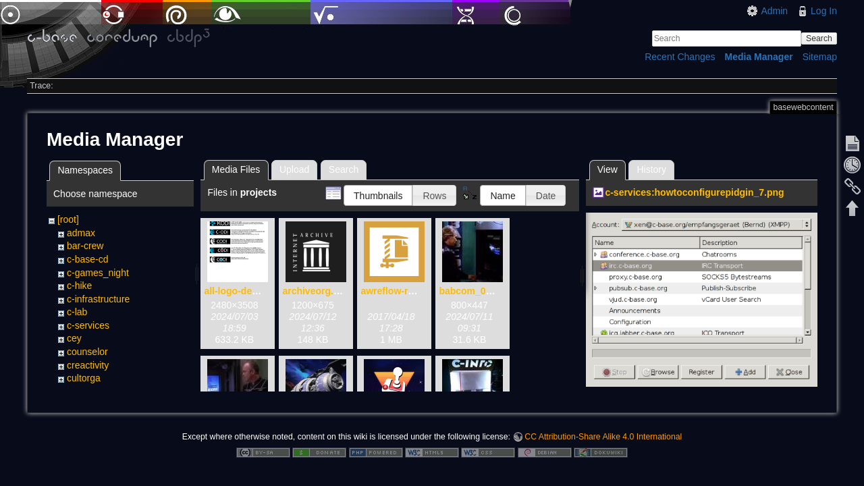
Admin (774, 10)
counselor (87, 351)
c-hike (79, 285)
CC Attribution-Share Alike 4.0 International (603, 441)
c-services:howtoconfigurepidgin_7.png (694, 192)
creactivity (88, 365)
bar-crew (85, 245)
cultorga (84, 378)
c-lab (77, 311)
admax (81, 232)
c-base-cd (87, 259)
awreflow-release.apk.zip (415, 291)
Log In (824, 10)
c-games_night (98, 272)
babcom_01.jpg (473, 291)
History (651, 169)
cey (74, 338)
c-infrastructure (98, 299)
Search (819, 38)
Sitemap (820, 56)
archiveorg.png (316, 291)
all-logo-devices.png (249, 291)
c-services (88, 325)
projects (83, 391)
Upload (294, 169)
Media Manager (759, 56)
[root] (68, 219)
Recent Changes (680, 56)
